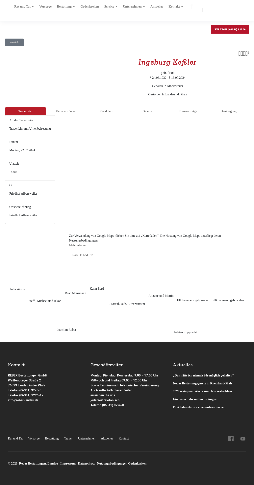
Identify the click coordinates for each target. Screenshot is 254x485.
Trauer (68, 438)
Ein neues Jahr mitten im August (195, 399)
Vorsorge (45, 9)
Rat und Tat (24, 9)
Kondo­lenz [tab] (107, 111)
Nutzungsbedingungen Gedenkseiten (121, 463)
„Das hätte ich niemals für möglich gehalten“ (203, 375)
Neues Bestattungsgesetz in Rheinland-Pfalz (203, 383)
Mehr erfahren (78, 245)
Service (108, 9)
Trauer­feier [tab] (25, 111)
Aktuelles (152, 9)
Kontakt (171, 9)
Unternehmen (130, 9)
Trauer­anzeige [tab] (188, 111)
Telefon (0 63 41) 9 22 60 (230, 8)
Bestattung (65, 9)
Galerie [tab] (147, 111)
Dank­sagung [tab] (229, 111)
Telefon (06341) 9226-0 (25, 390)
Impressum (68, 463)
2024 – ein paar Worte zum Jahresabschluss (202, 391)
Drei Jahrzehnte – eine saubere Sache (198, 407)
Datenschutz (86, 463)
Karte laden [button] (83, 255)
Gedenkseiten (87, 9)
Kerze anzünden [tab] (66, 111)
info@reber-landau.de (23, 400)
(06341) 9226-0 (113, 405)
